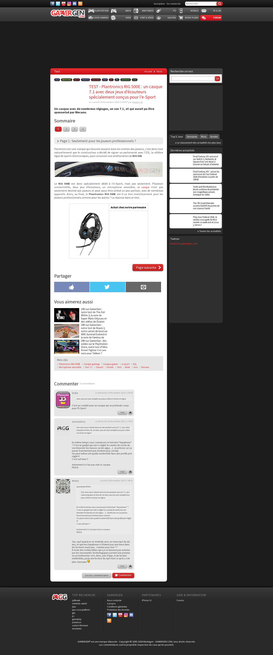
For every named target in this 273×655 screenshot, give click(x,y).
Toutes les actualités (210, 231)
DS (111, 80)
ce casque (143, 187)
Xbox (128, 10)
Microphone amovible (70, 367)
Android (126, 80)
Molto (75, 480)
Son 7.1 (88, 367)
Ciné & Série (147, 17)
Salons (171, 17)
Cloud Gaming (100, 17)
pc (73, 616)
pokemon (76, 622)
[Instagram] (69, 4)
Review (145, 367)
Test (119, 367)
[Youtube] (63, 4)
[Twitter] (58, 4)
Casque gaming (92, 364)
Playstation (101, 10)
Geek (128, 17)
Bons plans (191, 17)
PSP (105, 80)
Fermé (110, 367)
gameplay (76, 619)
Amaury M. (137, 102)
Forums (180, 600)
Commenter (125, 575)
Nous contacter (114, 600)
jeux (74, 606)
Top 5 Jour (176, 136)
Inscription (159, 3)
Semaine (192, 136)
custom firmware (80, 625)
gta (73, 612)
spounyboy (78, 421)
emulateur (77, 628)
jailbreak (76, 600)
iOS (134, 80)
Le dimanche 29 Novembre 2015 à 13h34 (113, 392)
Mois (203, 136)
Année (214, 136)
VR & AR (217, 10)
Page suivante (146, 267)
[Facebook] (52, 4)
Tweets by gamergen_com (184, 243)
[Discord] (75, 4)
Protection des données (118, 609)
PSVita (85, 80)
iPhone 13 (146, 600)
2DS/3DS (96, 80)
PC (174, 10)
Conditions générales (117, 606)
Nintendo (148, 10)
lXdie (75, 393)
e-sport (126, 364)
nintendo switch (79, 603)
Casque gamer (110, 364)
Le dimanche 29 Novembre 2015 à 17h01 (113, 421)
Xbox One (66, 80)
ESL (135, 364)
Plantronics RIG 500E (69, 364)
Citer (122, 412)
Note (127, 367)
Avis (136, 367)
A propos (111, 603)
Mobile (194, 10)
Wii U (76, 80)
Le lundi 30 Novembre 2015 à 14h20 (116, 480)
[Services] (80, 4)
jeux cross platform (81, 609)
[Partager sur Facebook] (71, 287)
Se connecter (174, 3)
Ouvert (99, 367)
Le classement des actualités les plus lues (199, 142)
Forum (217, 17)
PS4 (57, 80)
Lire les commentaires (97, 575)
